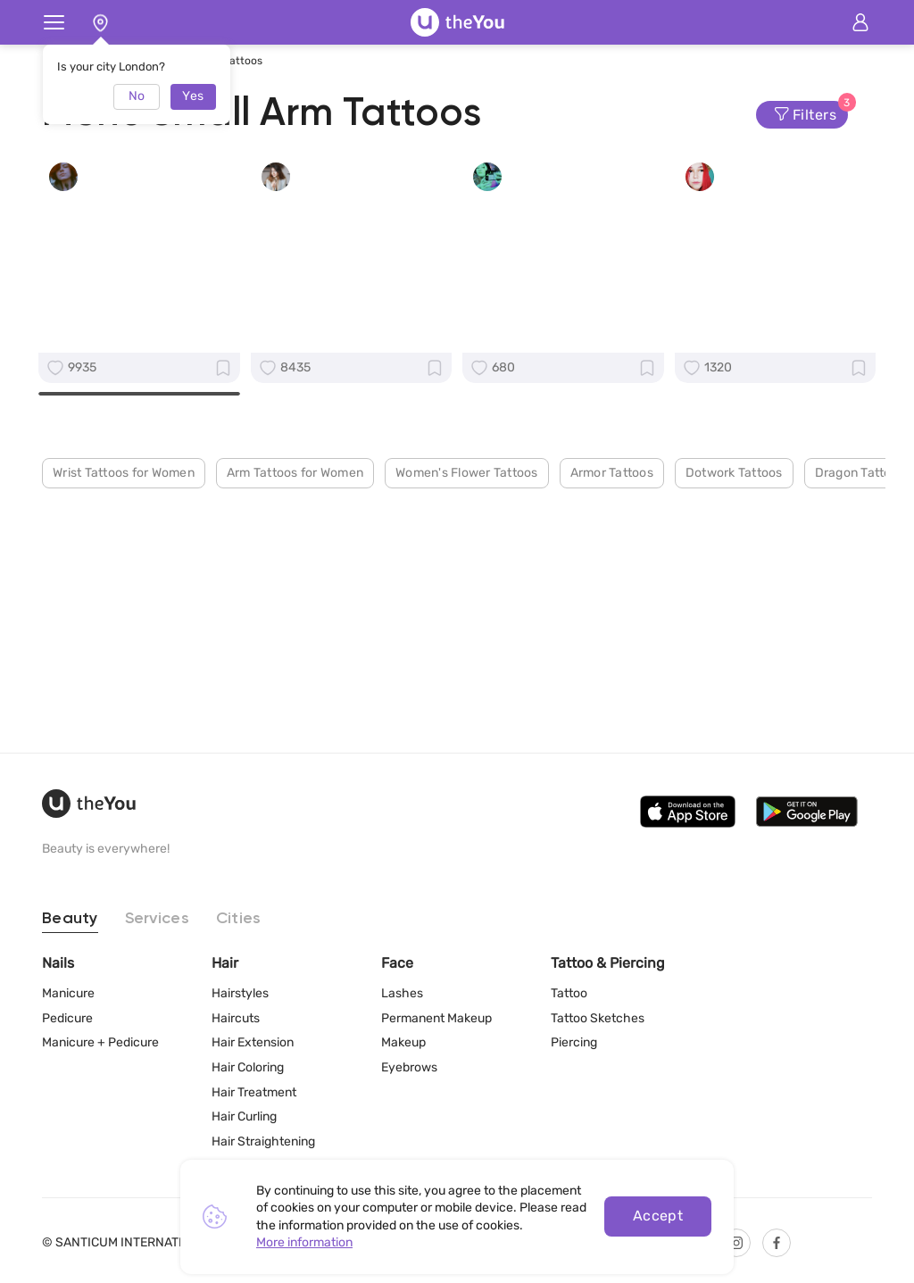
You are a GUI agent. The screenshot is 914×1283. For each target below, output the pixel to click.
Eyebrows (409, 1067)
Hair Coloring (248, 1067)
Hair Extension (253, 1042)
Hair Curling (244, 1116)
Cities (239, 919)
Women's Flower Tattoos (466, 719)
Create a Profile (139, 535)
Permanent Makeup (436, 1018)
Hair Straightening (263, 1141)
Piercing (574, 1042)
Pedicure (67, 1018)
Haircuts (236, 1018)
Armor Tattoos (611, 719)
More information (304, 1242)
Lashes (402, 993)
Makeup (403, 1042)
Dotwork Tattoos (734, 719)
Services (157, 919)
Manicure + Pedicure (100, 1042)
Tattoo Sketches (597, 1018)
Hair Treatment (254, 1092)
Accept (658, 1215)
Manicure (68, 993)
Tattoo (569, 993)
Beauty (70, 919)
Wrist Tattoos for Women (124, 719)
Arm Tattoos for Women (295, 719)
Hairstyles (240, 993)
